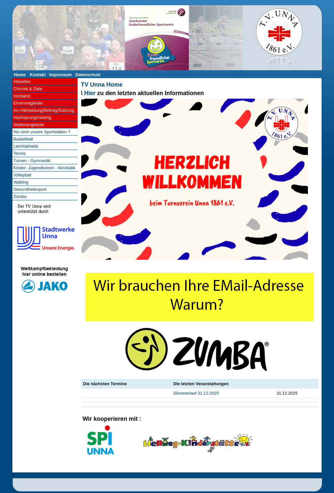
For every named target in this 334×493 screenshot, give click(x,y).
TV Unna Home (102, 84)
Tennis (19, 153)
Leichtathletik (25, 146)
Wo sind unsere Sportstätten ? (41, 131)
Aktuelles (22, 81)
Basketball (23, 139)
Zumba (19, 196)
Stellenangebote (28, 124)
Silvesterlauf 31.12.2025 (196, 393)
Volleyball (22, 175)
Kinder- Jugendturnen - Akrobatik (44, 167)
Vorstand (21, 95)
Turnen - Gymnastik (32, 160)
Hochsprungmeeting (32, 117)
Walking (20, 182)
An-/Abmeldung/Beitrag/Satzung (43, 110)
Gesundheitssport (30, 189)
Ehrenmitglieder (28, 103)
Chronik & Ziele (27, 88)
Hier (90, 93)
